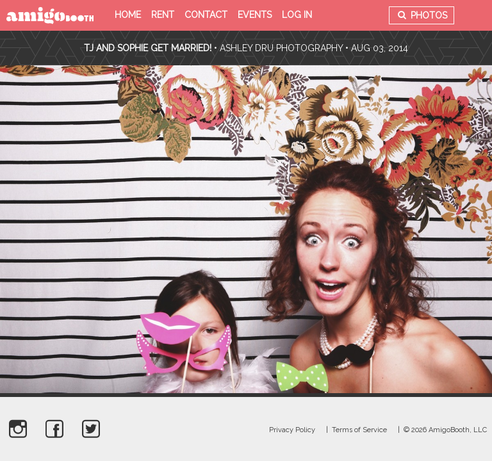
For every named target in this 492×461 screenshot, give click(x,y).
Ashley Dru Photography (281, 48)
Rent (162, 15)
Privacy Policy (292, 430)
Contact (205, 15)
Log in (297, 15)
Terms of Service (359, 430)
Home (128, 15)
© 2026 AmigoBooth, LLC (445, 430)
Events (255, 15)
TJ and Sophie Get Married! (147, 48)
